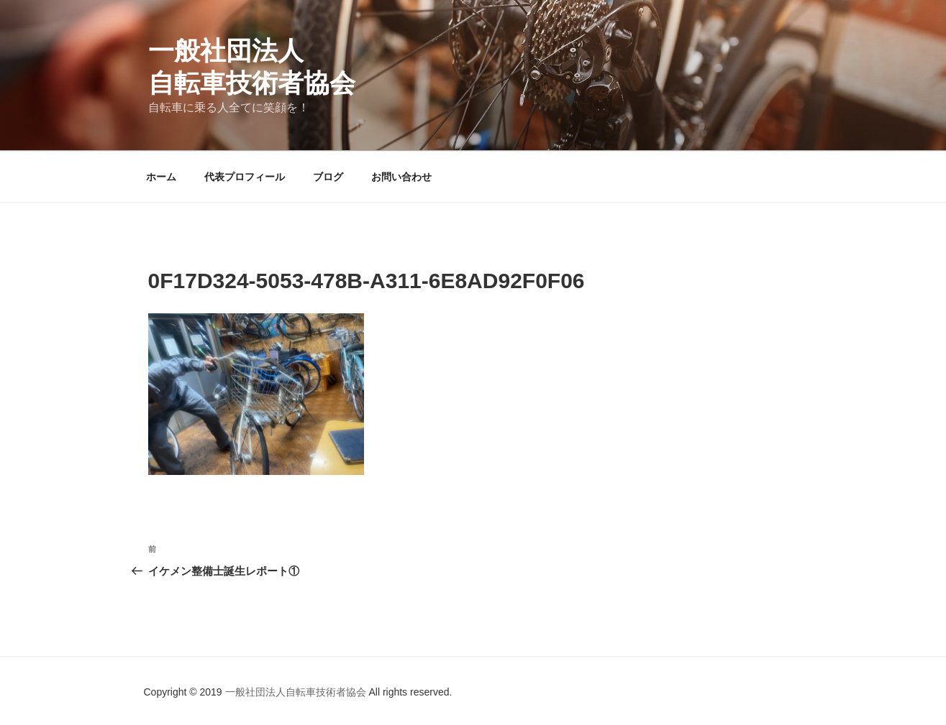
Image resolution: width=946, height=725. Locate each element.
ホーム (161, 177)
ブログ (328, 177)
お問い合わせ (401, 177)
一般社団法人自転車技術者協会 (297, 692)
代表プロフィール (244, 177)
